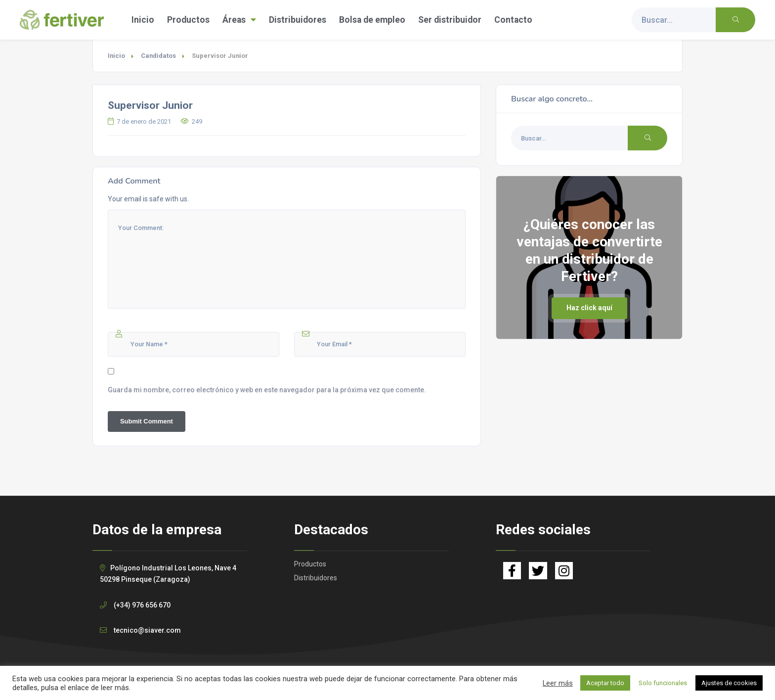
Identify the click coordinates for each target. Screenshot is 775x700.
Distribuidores (297, 20)
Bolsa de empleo (372, 20)
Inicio (142, 20)
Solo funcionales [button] (663, 683)
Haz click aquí (589, 308)
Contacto (513, 20)
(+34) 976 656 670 (142, 605)
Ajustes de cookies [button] (729, 683)
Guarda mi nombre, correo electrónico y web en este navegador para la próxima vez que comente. (267, 390)
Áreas (239, 20)
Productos (188, 20)
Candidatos (158, 55)
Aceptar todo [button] (605, 683)
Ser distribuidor (449, 20)
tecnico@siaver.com (147, 630)
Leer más (558, 683)
